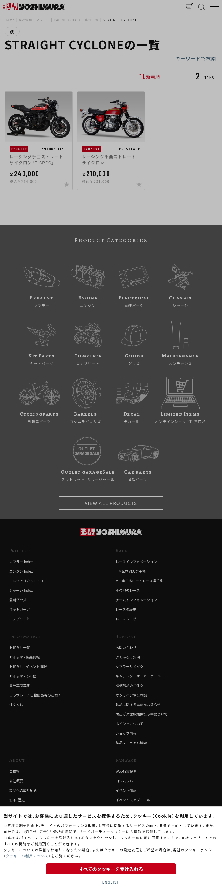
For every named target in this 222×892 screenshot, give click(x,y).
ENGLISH (111, 882)
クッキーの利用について (27, 855)
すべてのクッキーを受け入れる (111, 868)
